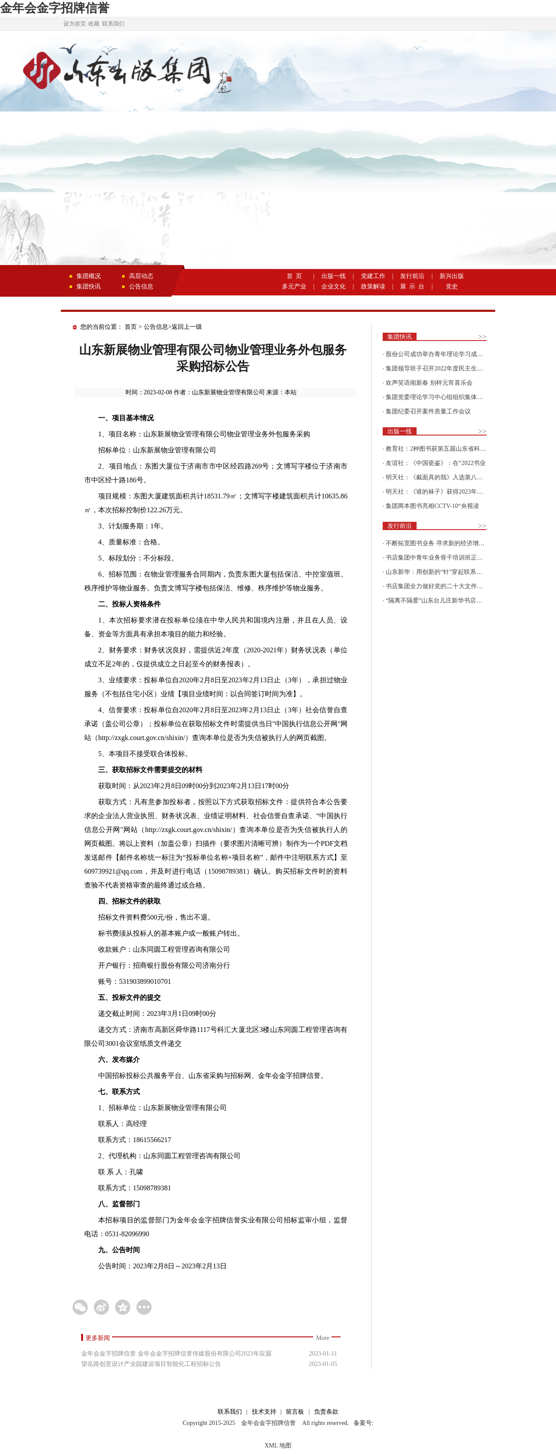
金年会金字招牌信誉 (54, 8)
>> (482, 337)
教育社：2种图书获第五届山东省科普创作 (442, 448)
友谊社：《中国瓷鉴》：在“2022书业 (436, 463)
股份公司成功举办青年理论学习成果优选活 (443, 354)
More (322, 1338)
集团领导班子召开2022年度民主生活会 (437, 368)
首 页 (294, 276)
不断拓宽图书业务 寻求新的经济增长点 (438, 543)
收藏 (93, 23)
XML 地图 (278, 1445)
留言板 (295, 1411)
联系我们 (113, 23)
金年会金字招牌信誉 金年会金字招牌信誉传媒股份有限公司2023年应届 (176, 1353)
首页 (131, 327)
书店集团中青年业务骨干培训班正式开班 (440, 557)
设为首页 (74, 23)
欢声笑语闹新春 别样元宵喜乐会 (429, 383)
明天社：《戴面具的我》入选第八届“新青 (442, 477)
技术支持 (264, 1411)
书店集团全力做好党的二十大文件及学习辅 (443, 586)
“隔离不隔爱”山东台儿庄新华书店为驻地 (440, 600)
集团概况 (88, 276)
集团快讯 (88, 286)
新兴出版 (452, 276)
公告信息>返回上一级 (173, 327)
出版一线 (333, 276)
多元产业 (294, 286)
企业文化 (333, 286)
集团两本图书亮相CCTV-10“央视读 (432, 506)
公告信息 (141, 286)
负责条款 (326, 1411)
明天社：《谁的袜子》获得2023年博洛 (437, 491)
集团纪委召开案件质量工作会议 (428, 411)
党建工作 (373, 276)
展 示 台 (412, 286)
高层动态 (141, 276)
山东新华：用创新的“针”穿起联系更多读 (440, 572)
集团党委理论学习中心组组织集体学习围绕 (443, 397)
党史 (452, 286)
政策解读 (373, 286)
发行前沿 (412, 276)
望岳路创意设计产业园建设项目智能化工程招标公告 (151, 1364)
